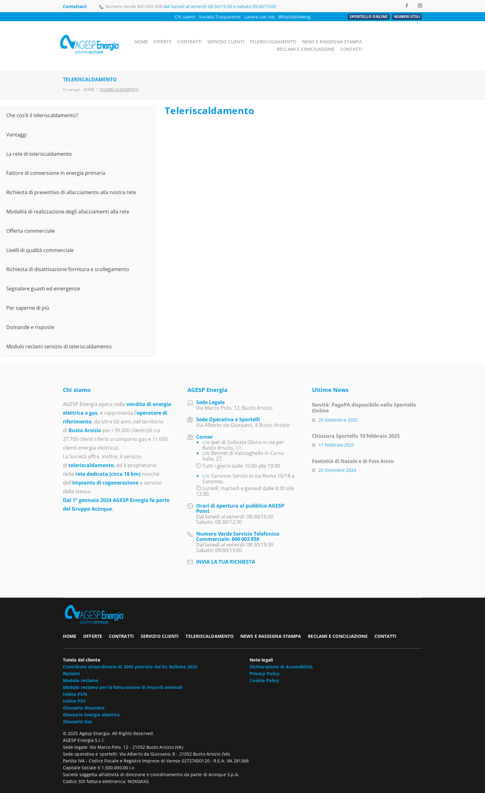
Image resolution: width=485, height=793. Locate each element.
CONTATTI (411, 42)
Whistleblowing (294, 17)
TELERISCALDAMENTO (283, 35)
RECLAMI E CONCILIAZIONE (395, 35)
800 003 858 (149, 6)
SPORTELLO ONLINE (369, 16)
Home (89, 77)
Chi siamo (185, 17)
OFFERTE (179, 35)
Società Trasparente (220, 17)
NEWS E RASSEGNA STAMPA (336, 35)
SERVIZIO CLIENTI (239, 35)
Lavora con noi (259, 17)
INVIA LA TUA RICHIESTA (225, 549)
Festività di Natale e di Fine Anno (353, 448)
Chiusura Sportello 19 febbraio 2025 (356, 423)
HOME (158, 35)
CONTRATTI (205, 35)
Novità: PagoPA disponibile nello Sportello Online (364, 395)
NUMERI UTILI (407, 16)
